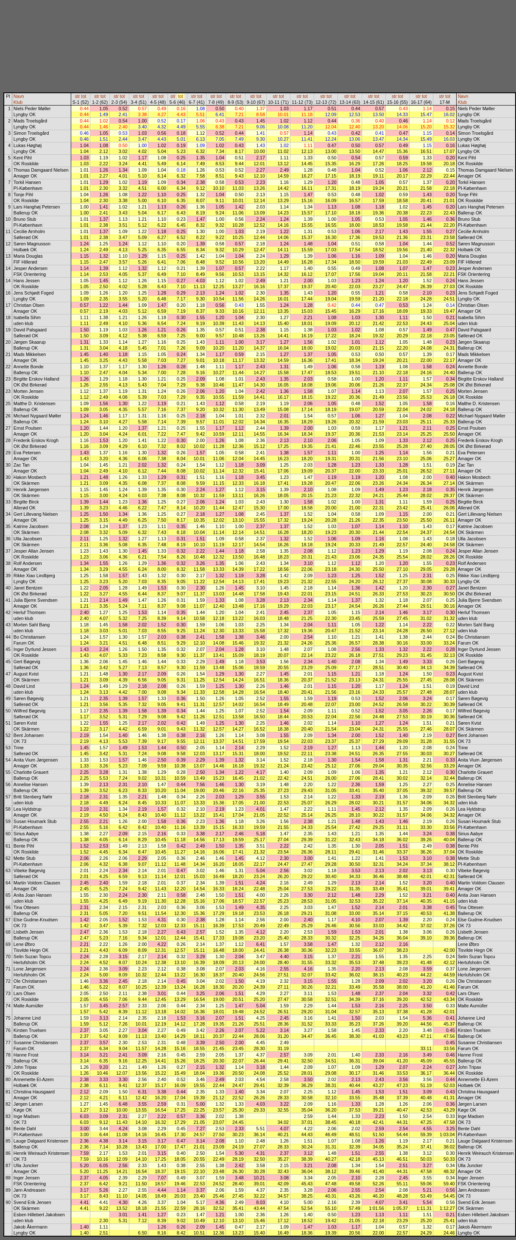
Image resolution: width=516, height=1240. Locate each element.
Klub (18, 102)
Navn (19, 96)
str (77, 96)
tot (83, 96)
